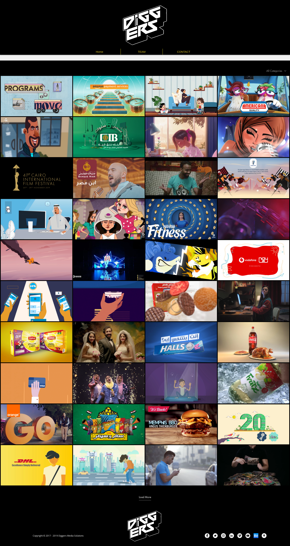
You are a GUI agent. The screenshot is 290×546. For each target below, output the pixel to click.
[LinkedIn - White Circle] (231, 535)
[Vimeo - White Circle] (239, 535)
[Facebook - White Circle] (207, 535)
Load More (145, 497)
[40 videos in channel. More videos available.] (145, 280)
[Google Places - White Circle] (264, 535)
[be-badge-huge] (256, 535)
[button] (184, 52)
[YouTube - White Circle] (247, 535)
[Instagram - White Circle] (223, 535)
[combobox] (276, 70)
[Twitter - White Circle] (215, 535)
